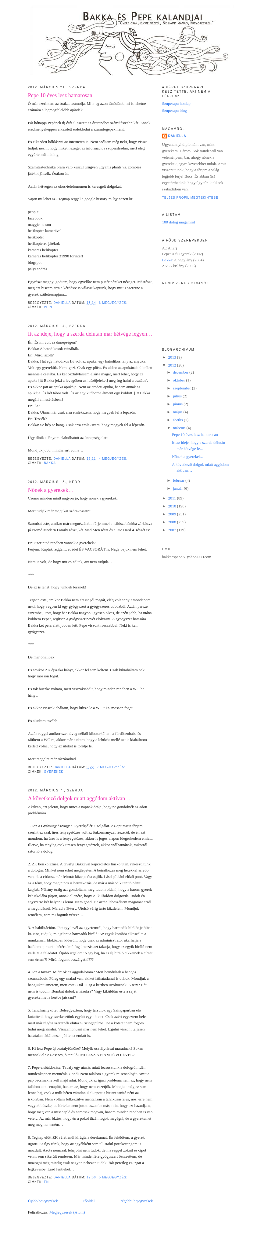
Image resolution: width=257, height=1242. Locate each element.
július (178, 396)
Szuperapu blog (174, 110)
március (179, 428)
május (178, 412)
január (178, 488)
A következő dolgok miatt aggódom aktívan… (79, 798)
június (178, 404)
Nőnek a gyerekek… (51, 490)
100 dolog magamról (178, 222)
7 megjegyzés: (112, 767)
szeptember (182, 388)
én (46, 1182)
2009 (172, 514)
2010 (172, 506)
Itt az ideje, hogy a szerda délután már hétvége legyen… (90, 334)
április (178, 420)
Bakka (50, 463)
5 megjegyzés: (114, 1177)
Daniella (177, 136)
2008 (172, 522)
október (179, 380)
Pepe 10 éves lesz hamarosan (60, 95)
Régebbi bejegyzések (136, 1201)
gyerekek (53, 771)
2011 (172, 498)
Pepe (48, 307)
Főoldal (89, 1201)
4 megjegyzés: (114, 458)
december (181, 372)
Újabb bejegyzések (43, 1201)
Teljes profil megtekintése (190, 197)
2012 (172, 365)
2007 (172, 530)
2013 (172, 357)
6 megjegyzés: (114, 302)
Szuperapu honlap (176, 103)
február (179, 480)
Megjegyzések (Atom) (67, 1212)
